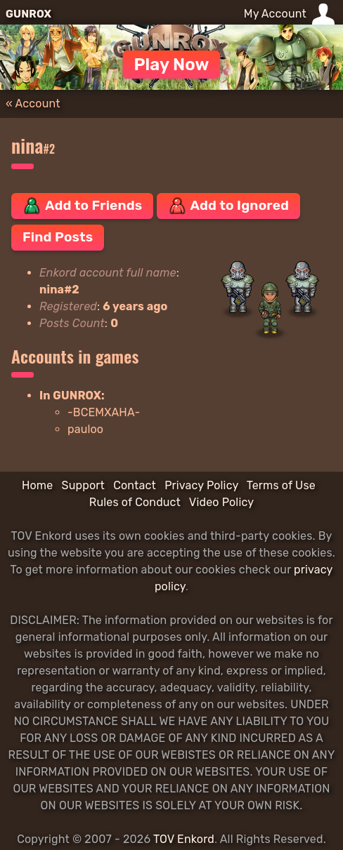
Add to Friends (82, 205)
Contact (134, 485)
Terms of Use (281, 485)
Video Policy (221, 502)
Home (37, 485)
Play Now (171, 64)
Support (83, 485)
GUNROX (28, 14)
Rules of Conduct (135, 502)
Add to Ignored (229, 205)
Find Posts (57, 237)
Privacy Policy (201, 485)
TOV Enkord (183, 839)
